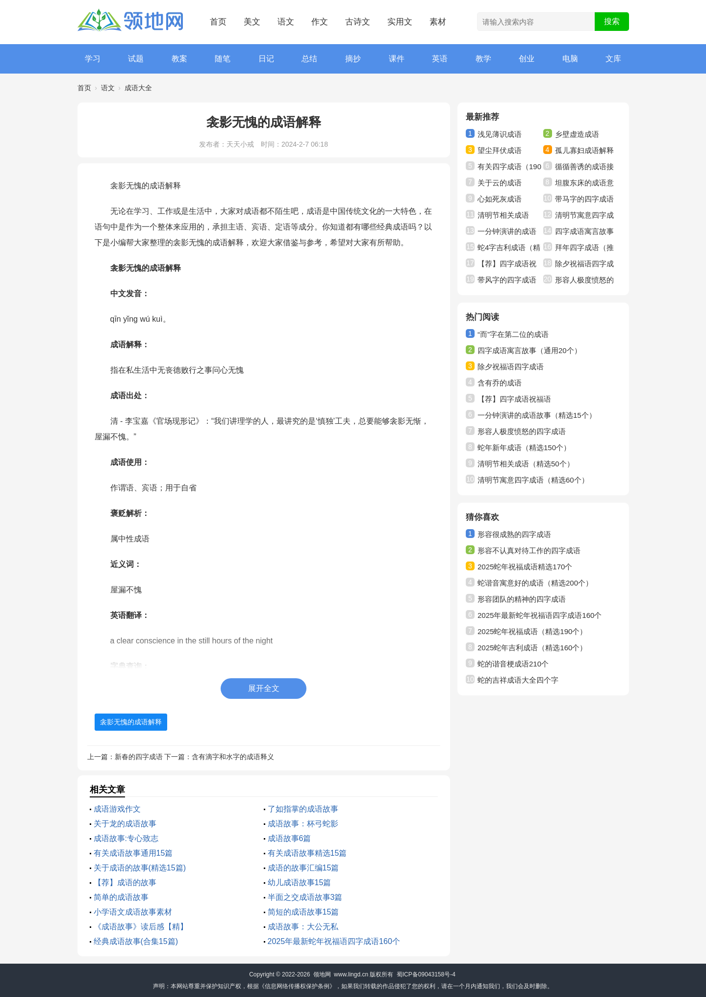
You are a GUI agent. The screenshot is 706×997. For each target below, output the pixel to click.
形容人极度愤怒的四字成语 (522, 431)
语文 (285, 21)
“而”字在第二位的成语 (513, 334)
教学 (483, 58)
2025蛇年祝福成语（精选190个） (532, 631)
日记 (266, 58)
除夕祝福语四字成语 (511, 366)
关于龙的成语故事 (125, 823)
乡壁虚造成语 (577, 134)
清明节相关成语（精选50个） (526, 464)
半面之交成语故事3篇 (305, 897)
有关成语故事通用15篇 (133, 853)
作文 (319, 21)
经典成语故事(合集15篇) (136, 941)
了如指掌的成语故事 (303, 809)
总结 (309, 58)
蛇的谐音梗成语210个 (513, 664)
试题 (136, 58)
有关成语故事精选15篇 (307, 853)
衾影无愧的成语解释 (131, 722)
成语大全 (138, 88)
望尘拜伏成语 (500, 150)
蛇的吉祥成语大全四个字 (518, 680)
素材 (437, 21)
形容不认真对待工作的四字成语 (529, 550)
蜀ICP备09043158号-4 (426, 974)
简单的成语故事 (121, 897)
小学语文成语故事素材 (133, 912)
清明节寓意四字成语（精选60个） (533, 480)
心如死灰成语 (500, 199)
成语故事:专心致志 (126, 838)
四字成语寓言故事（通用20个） (529, 350)
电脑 (570, 58)
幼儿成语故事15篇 (299, 882)
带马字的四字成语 (584, 199)
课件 (396, 58)
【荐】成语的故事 (125, 882)
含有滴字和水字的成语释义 (233, 757)
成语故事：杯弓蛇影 (303, 823)
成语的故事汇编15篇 (303, 868)
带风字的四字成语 (507, 280)
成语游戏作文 (117, 809)
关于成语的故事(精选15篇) (140, 868)
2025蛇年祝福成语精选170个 (525, 566)
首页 (218, 21)
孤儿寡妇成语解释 (584, 150)
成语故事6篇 (289, 838)
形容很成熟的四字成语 (514, 534)
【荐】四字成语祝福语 (514, 399)
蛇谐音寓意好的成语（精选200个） (535, 583)
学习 (93, 58)
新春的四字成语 (139, 757)
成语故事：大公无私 (303, 926)
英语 (440, 58)
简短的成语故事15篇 (303, 912)
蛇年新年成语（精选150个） (524, 447)
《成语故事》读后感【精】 (141, 926)
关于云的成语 (500, 183)
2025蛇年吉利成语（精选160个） (532, 647)
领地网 (322, 974)
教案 (179, 58)
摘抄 (353, 58)
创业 (526, 58)
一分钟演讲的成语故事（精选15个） (537, 415)
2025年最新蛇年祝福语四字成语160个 (334, 941)
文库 (613, 58)
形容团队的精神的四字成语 (522, 599)
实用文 (399, 21)
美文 (252, 21)
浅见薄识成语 (500, 134)
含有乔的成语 (500, 383)
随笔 (222, 58)
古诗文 (357, 21)
